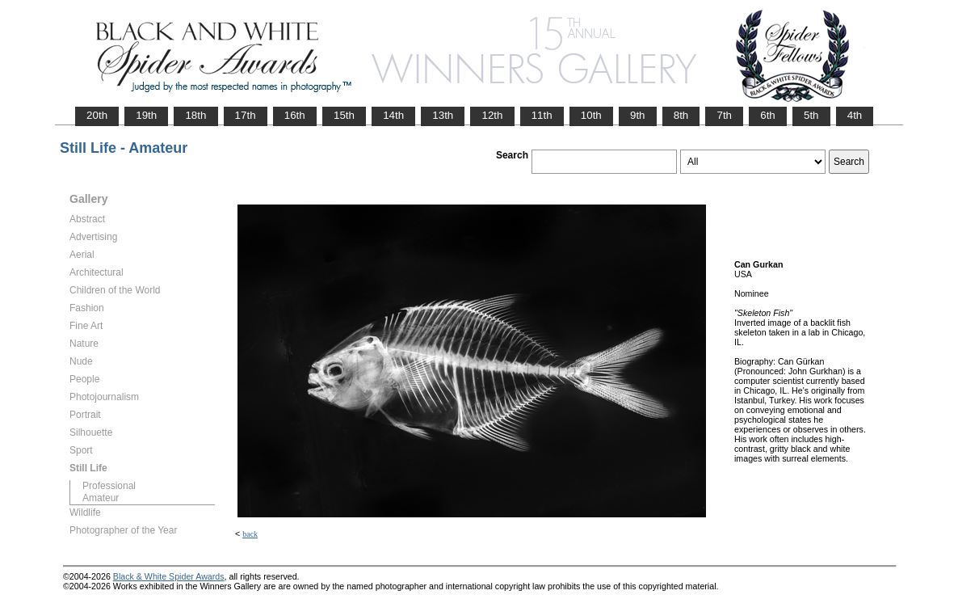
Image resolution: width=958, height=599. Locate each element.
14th (393, 115)
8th (681, 115)
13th (442, 115)
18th (195, 115)
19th (146, 115)
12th (492, 115)
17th (245, 115)
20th (97, 115)
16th (294, 115)
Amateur (100, 498)
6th (767, 115)
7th (724, 115)
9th (637, 115)
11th (542, 115)
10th (591, 115)
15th (344, 115)
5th (811, 115)
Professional (109, 485)
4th (855, 115)
